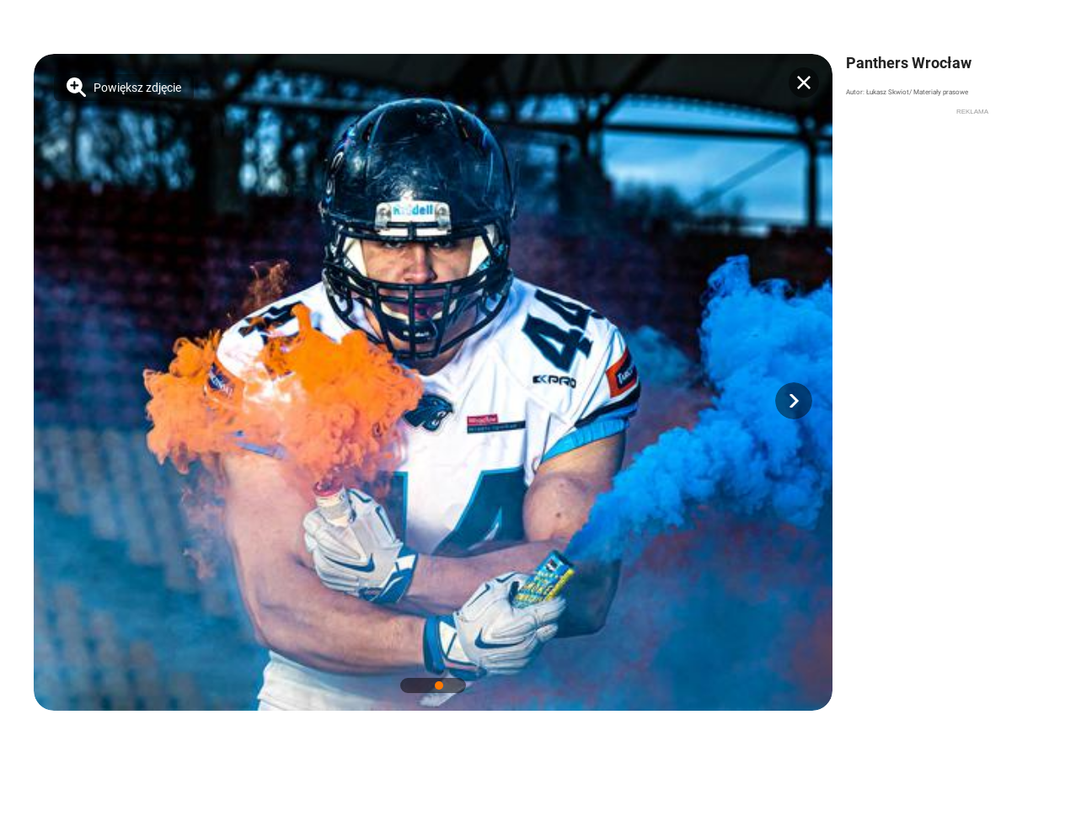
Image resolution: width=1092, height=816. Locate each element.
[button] (793, 400)
